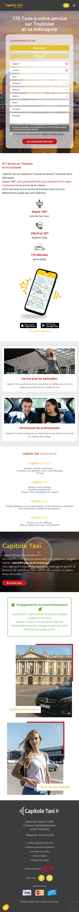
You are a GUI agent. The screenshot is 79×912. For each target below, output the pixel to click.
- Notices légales (39, 856)
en (66, 5)
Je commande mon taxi (39, 141)
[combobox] (35, 63)
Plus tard (39, 56)
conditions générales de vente (52, 134)
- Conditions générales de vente (39, 843)
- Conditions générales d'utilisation (39, 847)
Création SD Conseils (49, 902)
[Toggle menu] (74, 5)
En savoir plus (14, 583)
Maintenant (39, 48)
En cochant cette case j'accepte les (38, 134)
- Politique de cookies (39, 860)
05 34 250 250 (50, 127)
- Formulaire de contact (39, 851)
